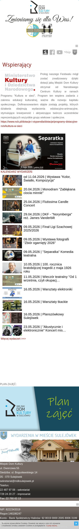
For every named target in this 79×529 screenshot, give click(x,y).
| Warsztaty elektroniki (48, 289)
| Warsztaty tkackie (46, 302)
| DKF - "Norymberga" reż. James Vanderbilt (48, 216)
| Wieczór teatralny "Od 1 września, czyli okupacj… (50, 278)
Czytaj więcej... (52, 526)
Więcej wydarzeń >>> (13, 338)
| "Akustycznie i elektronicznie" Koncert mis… (45, 328)
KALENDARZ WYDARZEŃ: (17, 171)
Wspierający (16, 64)
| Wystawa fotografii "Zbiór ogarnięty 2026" (46, 241)
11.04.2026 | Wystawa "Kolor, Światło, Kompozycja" (47, 178)
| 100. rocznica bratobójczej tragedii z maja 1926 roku (47, 267)
